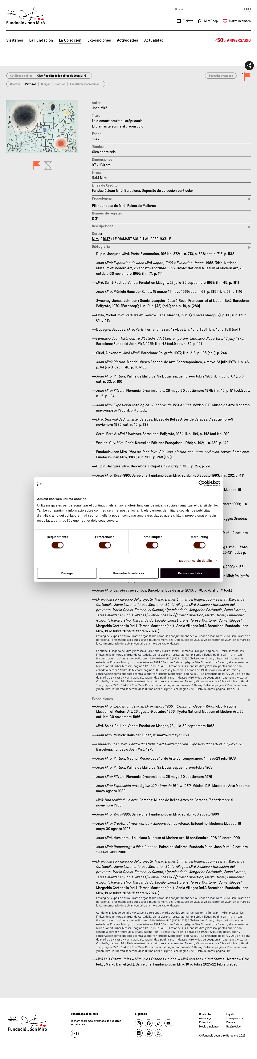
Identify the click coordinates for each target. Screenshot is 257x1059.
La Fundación (41, 40)
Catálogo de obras (21, 75)
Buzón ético (233, 1026)
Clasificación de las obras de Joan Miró (61, 75)
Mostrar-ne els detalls (195, 560)
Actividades (127, 40)
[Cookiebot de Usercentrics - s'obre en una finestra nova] (201, 483)
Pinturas (30, 84)
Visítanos (14, 40)
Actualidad (154, 40)
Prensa (230, 1022)
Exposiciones (99, 40)
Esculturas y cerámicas (84, 84)
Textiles (60, 84)
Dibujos (45, 84)
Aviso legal (205, 1018)
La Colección (70, 40)
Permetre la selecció (128, 573)
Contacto (205, 1014)
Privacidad (205, 1022)
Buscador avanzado (221, 75)
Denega (67, 573)
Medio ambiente (209, 1026)
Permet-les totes (190, 573)
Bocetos (15, 84)
